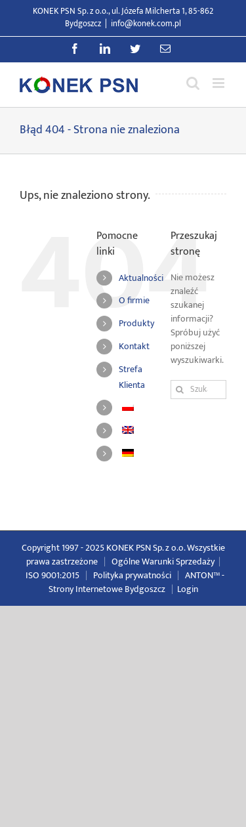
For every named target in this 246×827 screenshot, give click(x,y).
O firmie (134, 300)
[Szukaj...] (198, 389)
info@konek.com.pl (146, 23)
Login (187, 589)
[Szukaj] (180, 389)
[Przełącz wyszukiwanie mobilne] (192, 83)
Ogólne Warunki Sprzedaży (163, 561)
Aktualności (141, 278)
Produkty (136, 323)
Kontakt (134, 346)
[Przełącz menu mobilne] (219, 83)
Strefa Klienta (132, 377)
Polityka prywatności (132, 575)
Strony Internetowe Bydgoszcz (107, 589)
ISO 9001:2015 (52, 575)
